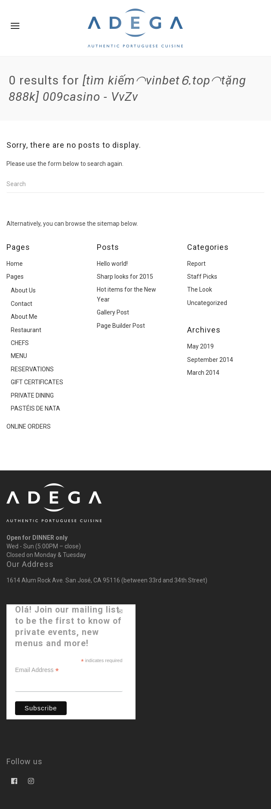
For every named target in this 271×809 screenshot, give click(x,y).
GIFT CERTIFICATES (37, 382)
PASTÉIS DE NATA (35, 408)
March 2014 (203, 372)
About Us (23, 290)
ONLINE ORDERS (28, 426)
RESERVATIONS (32, 369)
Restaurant (26, 330)
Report (196, 263)
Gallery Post (113, 312)
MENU (19, 355)
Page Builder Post (121, 325)
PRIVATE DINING (32, 395)
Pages (15, 276)
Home (14, 263)
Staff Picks (202, 276)
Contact (21, 303)
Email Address (37, 670)
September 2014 (210, 359)
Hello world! (112, 263)
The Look (199, 289)
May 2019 (200, 346)
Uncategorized (207, 302)
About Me (24, 316)
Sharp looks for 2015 (125, 276)
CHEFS (20, 342)
